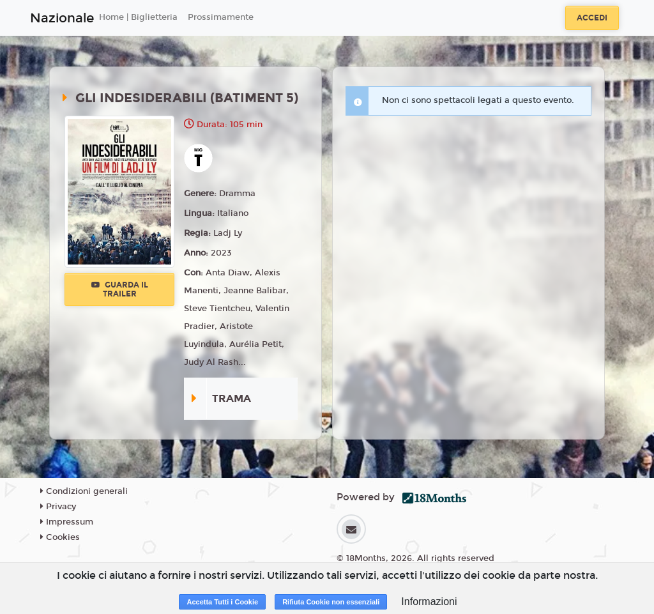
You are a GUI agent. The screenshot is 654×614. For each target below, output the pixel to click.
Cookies (60, 537)
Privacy (58, 507)
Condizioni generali (84, 491)
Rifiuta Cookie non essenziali (330, 602)
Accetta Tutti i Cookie (222, 602)
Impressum (66, 522)
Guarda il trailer (119, 289)
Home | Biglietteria (138, 17)
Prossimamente (221, 17)
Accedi (592, 17)
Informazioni (429, 601)
